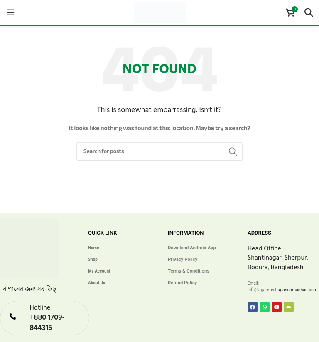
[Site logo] (160, 11)
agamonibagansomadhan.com (286, 289)
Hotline (39, 306)
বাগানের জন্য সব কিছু (30, 289)
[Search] (308, 12)
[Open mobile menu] (10, 12)
